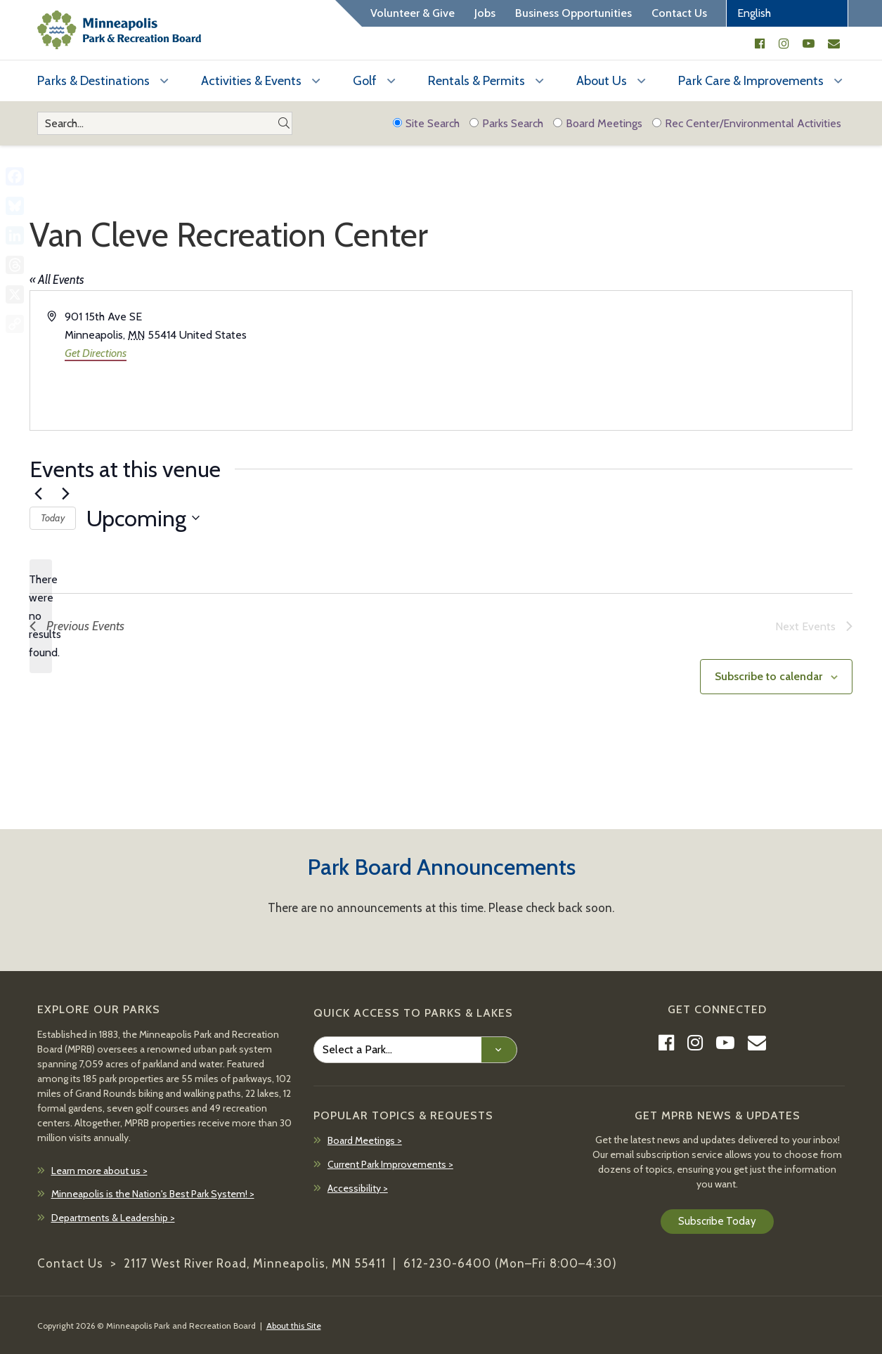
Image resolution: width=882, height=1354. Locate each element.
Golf (365, 81)
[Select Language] (787, 13)
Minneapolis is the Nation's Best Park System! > (152, 1193)
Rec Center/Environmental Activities (746, 123)
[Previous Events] (38, 494)
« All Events (57, 280)
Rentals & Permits (476, 81)
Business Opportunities (573, 13)
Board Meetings (597, 123)
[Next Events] (65, 494)
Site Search (426, 123)
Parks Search (506, 123)
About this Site (293, 1325)
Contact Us (679, 13)
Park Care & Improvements (751, 81)
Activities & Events (251, 81)
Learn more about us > (99, 1170)
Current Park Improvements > (390, 1164)
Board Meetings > (364, 1140)
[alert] (41, 616)
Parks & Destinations (93, 81)
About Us (601, 81)
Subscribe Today (717, 1221)
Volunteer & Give (412, 13)
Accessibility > (357, 1188)
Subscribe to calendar (768, 676)
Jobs (484, 13)
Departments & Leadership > (113, 1217)
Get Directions (96, 353)
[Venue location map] (646, 360)
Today (53, 518)
